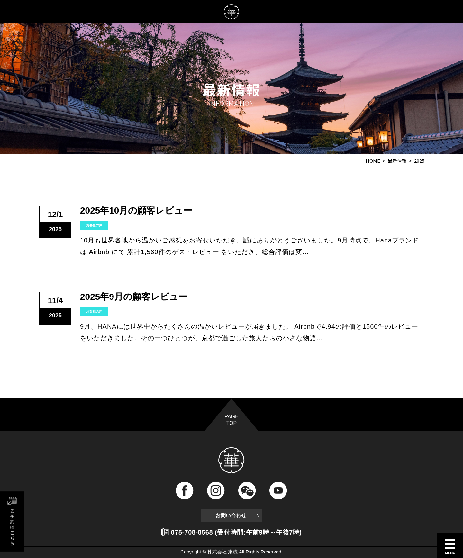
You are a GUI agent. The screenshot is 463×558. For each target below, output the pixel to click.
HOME (373, 160)
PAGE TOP (231, 420)
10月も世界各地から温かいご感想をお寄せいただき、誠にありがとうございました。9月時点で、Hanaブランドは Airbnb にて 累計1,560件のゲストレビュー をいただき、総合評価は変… (249, 246)
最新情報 (397, 160)
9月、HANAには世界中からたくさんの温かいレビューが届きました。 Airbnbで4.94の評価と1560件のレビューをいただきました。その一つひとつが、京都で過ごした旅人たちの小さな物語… (249, 332)
